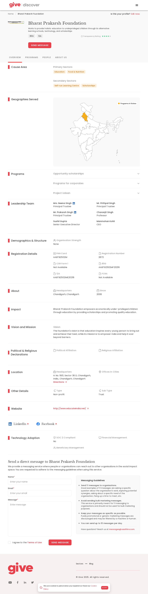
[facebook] (17, 582)
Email (11, 488)
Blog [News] (89, 563)
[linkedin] (25, 582)
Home (11, 13)
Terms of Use (34, 542)
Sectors (79, 563)
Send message (60, 542)
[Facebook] (47, 424)
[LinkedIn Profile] (74, 203)
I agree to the (27, 542)
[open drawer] (137, 5)
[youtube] (10, 582)
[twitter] (32, 582)
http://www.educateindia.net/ (71, 408)
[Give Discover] (24, 5)
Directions (60, 382)
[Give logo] (40, 568)
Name (11, 477)
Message (13, 499)
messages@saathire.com (121, 529)
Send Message (39, 45)
